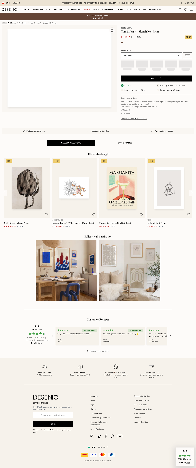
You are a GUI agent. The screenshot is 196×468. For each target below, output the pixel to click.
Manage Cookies (141, 422)
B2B (144, 9)
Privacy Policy (49, 430)
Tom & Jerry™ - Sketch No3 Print (43, 23)
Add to (156, 78)
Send (53, 424)
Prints (25, 9)
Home (120, 9)
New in (96, 9)
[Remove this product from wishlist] (112, 30)
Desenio (105, 461)
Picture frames (73, 9)
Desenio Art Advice (142, 396)
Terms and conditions (143, 409)
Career (93, 409)
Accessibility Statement (100, 418)
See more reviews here (98, 351)
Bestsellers (108, 9)
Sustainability (96, 413)
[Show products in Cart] (191, 9)
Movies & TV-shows (18, 23)
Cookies (137, 418)
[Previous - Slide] (4, 193)
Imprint (93, 405)
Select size (126, 50)
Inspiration (155, 9)
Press (92, 400)
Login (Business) (97, 429)
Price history (126, 113)
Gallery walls (133, 9)
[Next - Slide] (192, 193)
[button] (187, 55)
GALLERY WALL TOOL (71, 143)
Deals (87, 9)
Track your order (141, 405)
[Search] (180, 9)
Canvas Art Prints (41, 9)
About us (94, 396)
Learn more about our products (134, 119)
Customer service (141, 400)
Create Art (58, 9)
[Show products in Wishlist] (185, 9)
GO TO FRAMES (125, 143)
